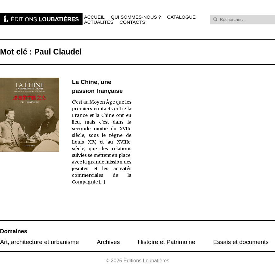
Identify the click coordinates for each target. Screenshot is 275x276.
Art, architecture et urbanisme (39, 242)
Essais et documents (241, 242)
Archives (108, 242)
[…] (102, 182)
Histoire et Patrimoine (166, 242)
